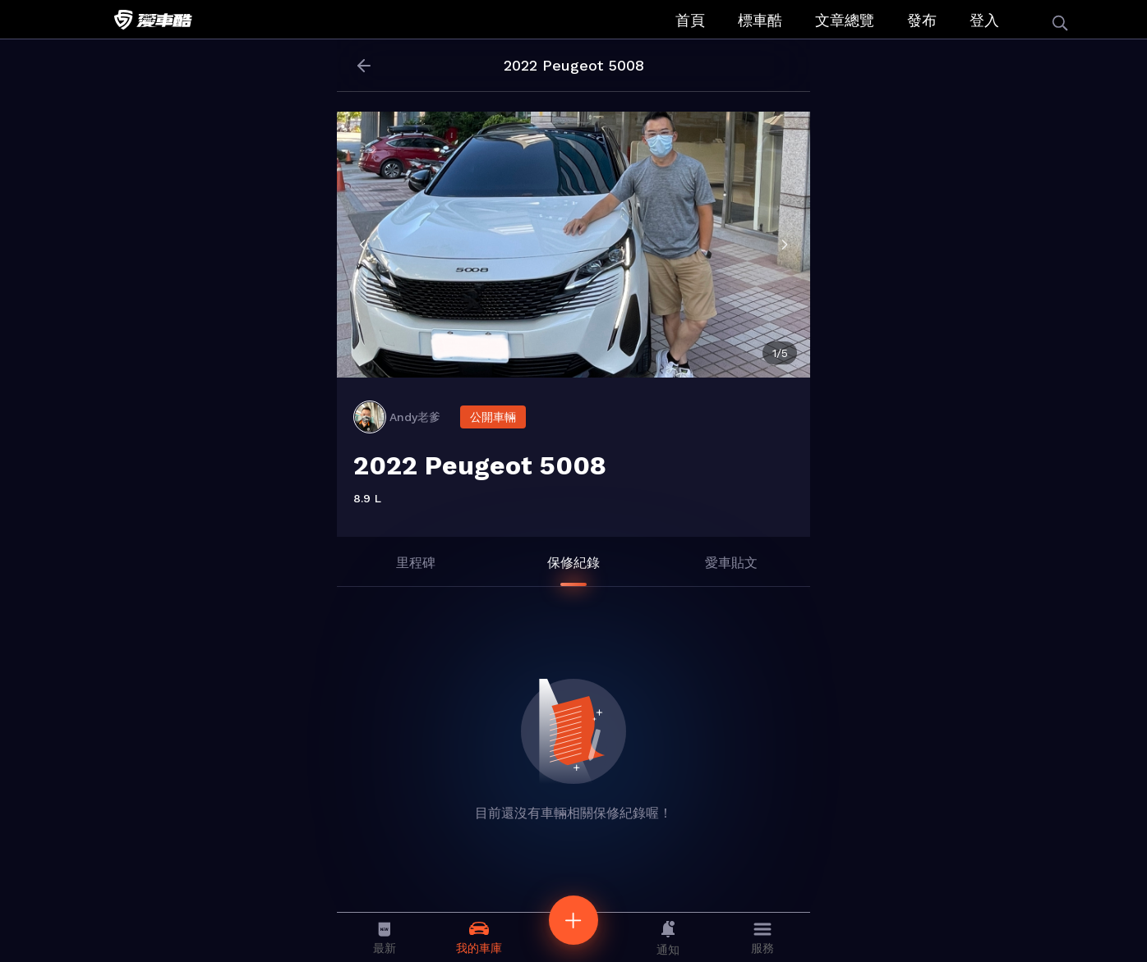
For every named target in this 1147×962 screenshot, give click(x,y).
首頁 (690, 20)
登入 (984, 20)
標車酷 (760, 20)
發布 (922, 20)
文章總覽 (844, 20)
